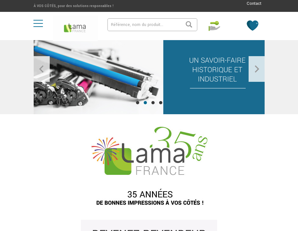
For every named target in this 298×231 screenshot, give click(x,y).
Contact (254, 3)
